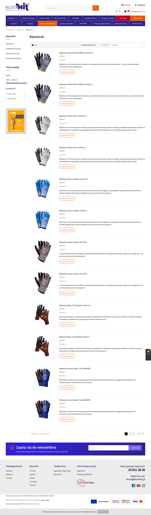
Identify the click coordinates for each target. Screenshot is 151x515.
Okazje (32, 478)
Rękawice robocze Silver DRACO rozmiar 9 (75, 84)
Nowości (33, 485)
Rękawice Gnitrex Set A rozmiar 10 (72, 116)
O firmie (33, 471)
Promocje (33, 481)
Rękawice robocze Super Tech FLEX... (73, 242)
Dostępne (127, 45)
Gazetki (32, 474)
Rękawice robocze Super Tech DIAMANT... (75, 368)
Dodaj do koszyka (67, 72)
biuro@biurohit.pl (135, 479)
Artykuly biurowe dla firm (15, 496)
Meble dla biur (49, 496)
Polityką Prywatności (74, 512)
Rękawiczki (10, 44)
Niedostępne (15, 94)
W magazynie (15, 98)
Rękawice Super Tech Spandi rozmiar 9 (74, 337)
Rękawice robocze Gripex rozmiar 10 (73, 179)
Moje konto (57, 474)
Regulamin (81, 471)
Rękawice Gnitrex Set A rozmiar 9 (72, 147)
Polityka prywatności (84, 474)
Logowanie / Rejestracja (62, 471)
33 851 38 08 (136, 470)
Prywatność (30, 504)
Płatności (9, 474)
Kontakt (9, 478)
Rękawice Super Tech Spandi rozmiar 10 (74, 305)
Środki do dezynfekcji (13, 58)
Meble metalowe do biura (34, 496)
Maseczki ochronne (13, 54)
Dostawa (9, 471)
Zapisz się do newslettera (36, 447)
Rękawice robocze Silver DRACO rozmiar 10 (76, 53)
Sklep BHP (11, 36)
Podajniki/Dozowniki (13, 49)
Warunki (36, 504)
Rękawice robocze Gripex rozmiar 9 (73, 210)
